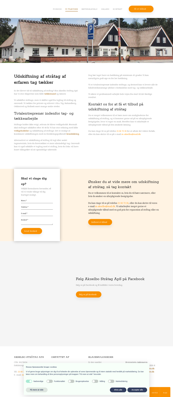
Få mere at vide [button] (36, 390)
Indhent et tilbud (99, 222)
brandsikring (73, 134)
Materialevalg (89, 9)
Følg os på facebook (87, 294)
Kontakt (117, 9)
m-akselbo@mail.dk (131, 134)
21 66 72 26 (121, 131)
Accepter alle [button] (137, 390)
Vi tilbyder (71, 9)
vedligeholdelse (21, 130)
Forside (57, 9)
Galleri (105, 9)
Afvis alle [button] (118, 390)
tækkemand (50, 93)
